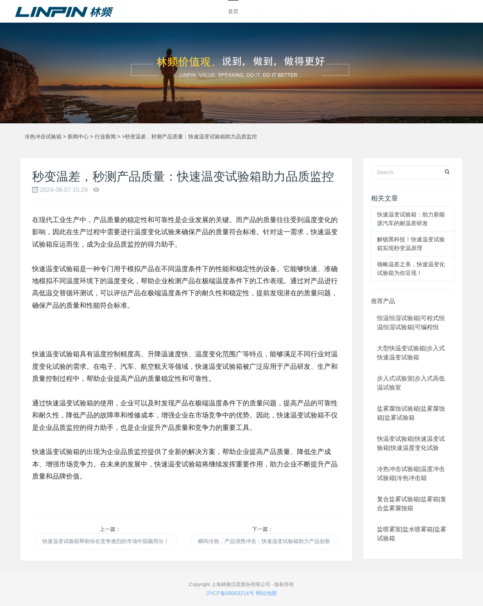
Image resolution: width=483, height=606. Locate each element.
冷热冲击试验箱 (43, 136)
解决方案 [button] (412, 11)
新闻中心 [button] (337, 11)
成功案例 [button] (374, 11)
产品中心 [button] (263, 11)
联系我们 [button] (449, 11)
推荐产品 (383, 301)
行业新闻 (105, 136)
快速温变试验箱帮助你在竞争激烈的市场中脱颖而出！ (105, 541)
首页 (233, 11)
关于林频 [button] (300, 11)
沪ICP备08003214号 (230, 593)
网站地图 (266, 593)
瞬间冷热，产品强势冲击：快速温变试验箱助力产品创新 (264, 541)
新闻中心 (78, 136)
